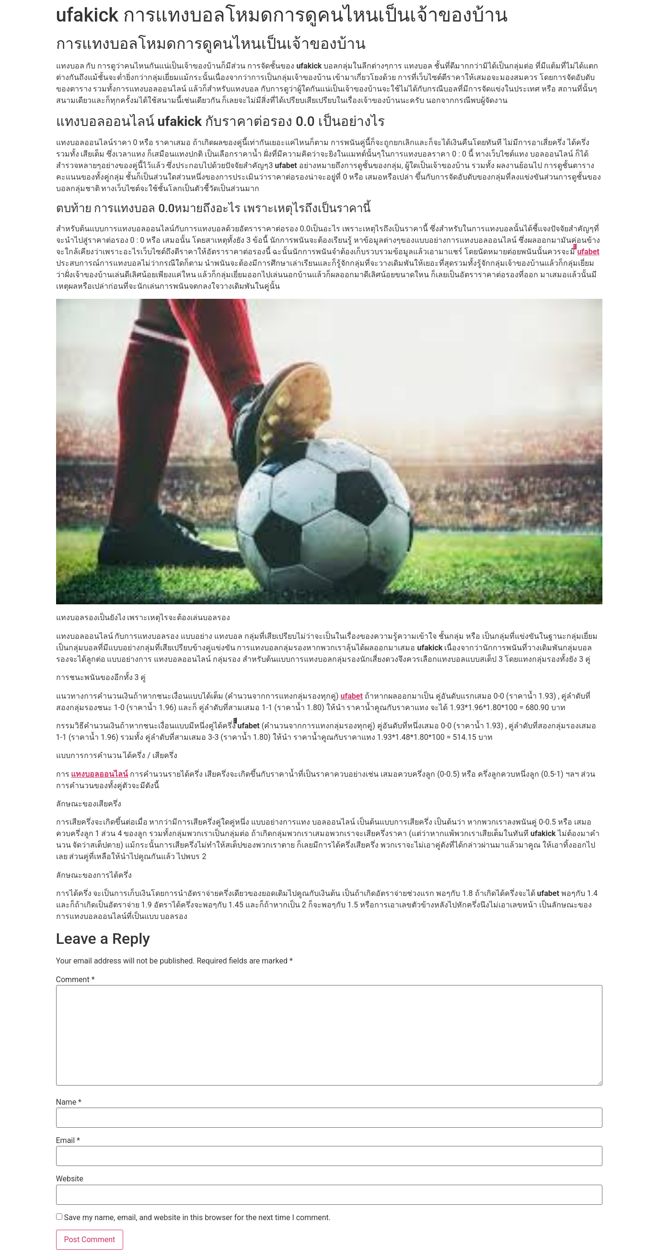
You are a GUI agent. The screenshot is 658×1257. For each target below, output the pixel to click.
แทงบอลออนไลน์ (99, 774)
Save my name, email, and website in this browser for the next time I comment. (197, 1218)
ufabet (351, 696)
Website (69, 1179)
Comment (75, 980)
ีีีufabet (588, 251)
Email (68, 1140)
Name (69, 1102)
